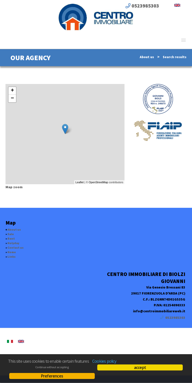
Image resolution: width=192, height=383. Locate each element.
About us (147, 57)
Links (12, 256)
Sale (11, 234)
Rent (11, 238)
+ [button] (12, 90)
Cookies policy (104, 361)
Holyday (13, 243)
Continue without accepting (52, 367)
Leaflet (80, 182)
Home (12, 252)
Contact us (16, 247)
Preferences (52, 376)
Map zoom (14, 187)
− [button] (12, 98)
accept (140, 367)
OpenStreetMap (98, 182)
